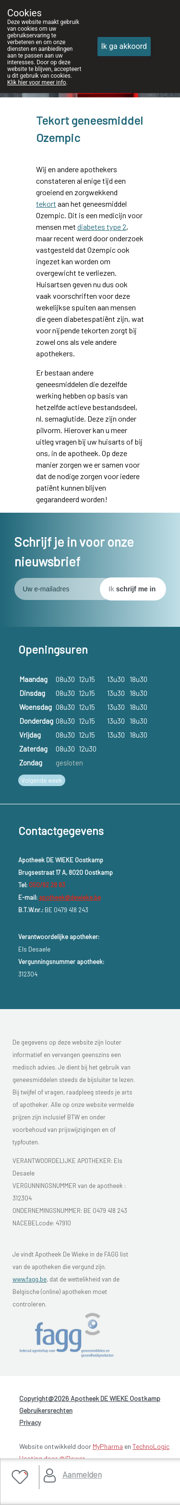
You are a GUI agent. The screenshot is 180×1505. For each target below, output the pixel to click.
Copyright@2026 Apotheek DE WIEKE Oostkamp (89, 1398)
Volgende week (41, 780)
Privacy (30, 1422)
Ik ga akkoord (124, 46)
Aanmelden (82, 1474)
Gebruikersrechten (45, 1410)
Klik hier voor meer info (36, 82)
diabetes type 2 (101, 226)
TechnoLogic (150, 1446)
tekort (46, 203)
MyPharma (108, 1446)
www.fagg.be (29, 1279)
